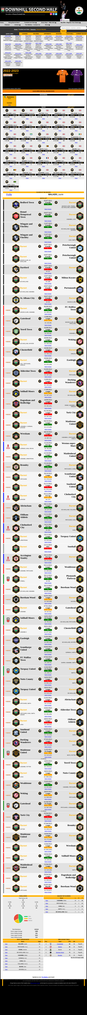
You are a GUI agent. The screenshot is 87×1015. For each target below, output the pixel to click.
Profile (9, 194)
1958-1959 (59, 53)
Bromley (60, 955)
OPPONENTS (47, 33)
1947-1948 (69, 53)
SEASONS (59, 33)
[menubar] (43, 23)
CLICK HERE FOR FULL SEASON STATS (43, 91)
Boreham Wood (60, 952)
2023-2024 (18, 35)
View (9, 105)
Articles (16, 24)
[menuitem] (2, 23)
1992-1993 (59, 44)
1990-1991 (79, 44)
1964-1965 (38, 53)
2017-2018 (49, 36)
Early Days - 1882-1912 (48, 22)
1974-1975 (18, 53)
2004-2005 (79, 36)
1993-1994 (49, 44)
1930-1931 (18, 61)
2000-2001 (18, 44)
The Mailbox (45, 977)
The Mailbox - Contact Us (32, 24)
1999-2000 (28, 43)
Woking (60, 946)
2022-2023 (28, 35)
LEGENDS (25, 33)
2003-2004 (8, 44)
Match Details (48, 209)
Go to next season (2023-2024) (76, 88)
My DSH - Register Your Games (70, 22)
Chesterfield (60, 944)
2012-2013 (69, 36)
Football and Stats (29, 22)
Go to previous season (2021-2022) (12, 88)
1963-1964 (49, 53)
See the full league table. (77, 957)
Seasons (33, 29)
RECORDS (36, 33)
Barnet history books (35, 983)
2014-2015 (59, 36)
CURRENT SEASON (81, 33)
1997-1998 (38, 43)
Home (2, 22)
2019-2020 (38, 35)
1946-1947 (79, 53)
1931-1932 (8, 61)
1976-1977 (8, 52)
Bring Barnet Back (14, 22)
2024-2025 (8, 36)
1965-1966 (28, 52)
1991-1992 (69, 43)
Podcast (7, 24)
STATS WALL (70, 33)
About (47, 24)
